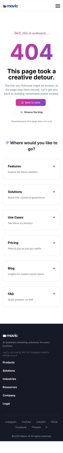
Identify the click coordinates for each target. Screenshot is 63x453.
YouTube (26, 421)
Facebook (21, 427)
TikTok (54, 421)
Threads (36, 427)
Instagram (10, 421)
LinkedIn (41, 421)
